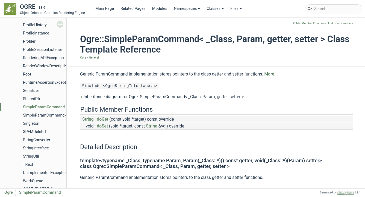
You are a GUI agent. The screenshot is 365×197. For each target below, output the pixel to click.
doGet (102, 119)
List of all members (340, 23)
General (94, 57)
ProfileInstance (36, 33)
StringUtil (31, 156)
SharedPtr (31, 99)
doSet (102, 126)
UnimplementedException (45, 172)
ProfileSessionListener (42, 49)
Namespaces (187, 8)
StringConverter (36, 140)
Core (83, 57)
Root (27, 74)
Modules (159, 8)
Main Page (104, 8)
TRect (28, 164)
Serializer (31, 90)
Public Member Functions (309, 23)
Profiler (29, 41)
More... (271, 74)
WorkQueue (33, 181)
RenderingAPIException (43, 58)
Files (236, 8)
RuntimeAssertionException (47, 82)
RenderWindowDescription (46, 66)
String (88, 119)
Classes (215, 8)
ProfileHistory (35, 25)
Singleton (31, 123)
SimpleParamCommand (44, 107)
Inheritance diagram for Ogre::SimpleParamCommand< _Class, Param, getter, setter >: (162, 96)
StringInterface (36, 148)
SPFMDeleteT (35, 131)
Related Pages (133, 8)
